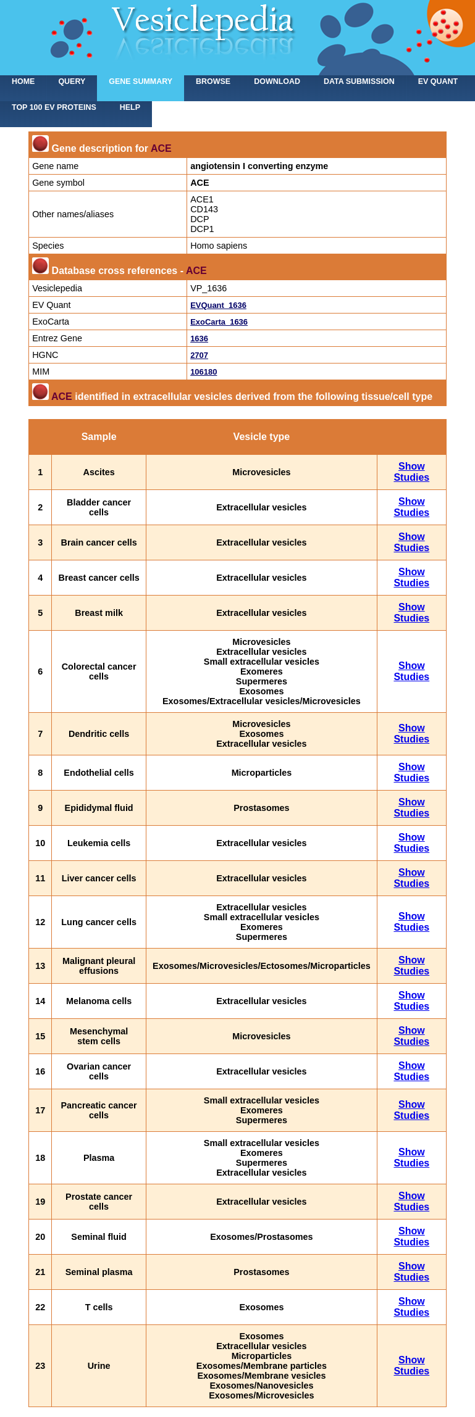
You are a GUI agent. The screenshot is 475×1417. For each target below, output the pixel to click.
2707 (199, 355)
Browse (213, 81)
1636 (199, 338)
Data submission (359, 81)
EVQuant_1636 (218, 305)
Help (130, 107)
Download (277, 81)
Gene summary (140, 81)
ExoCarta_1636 (219, 321)
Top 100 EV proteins (54, 107)
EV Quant (438, 81)
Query (71, 81)
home (23, 81)
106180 (203, 371)
